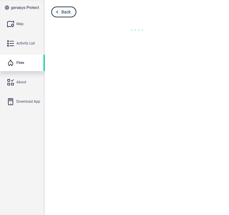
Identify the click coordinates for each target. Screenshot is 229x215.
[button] (137, 30)
